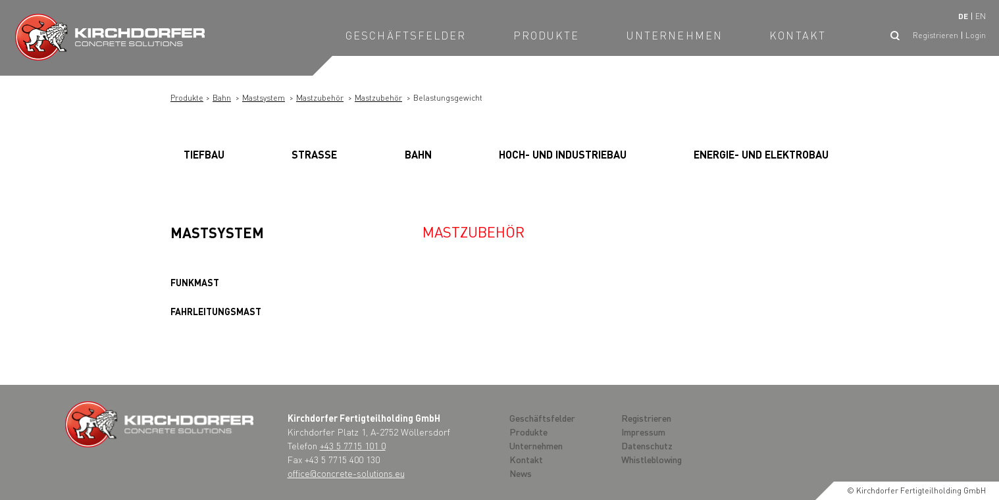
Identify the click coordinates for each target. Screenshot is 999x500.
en (980, 16)
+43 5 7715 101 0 (353, 445)
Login (975, 35)
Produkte (546, 35)
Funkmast (194, 282)
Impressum (643, 432)
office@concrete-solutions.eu (346, 473)
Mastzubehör (320, 98)
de (963, 16)
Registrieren (935, 35)
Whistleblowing (651, 459)
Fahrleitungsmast (215, 311)
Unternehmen (675, 35)
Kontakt (797, 35)
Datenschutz (647, 445)
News (520, 473)
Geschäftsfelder (406, 35)
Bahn (222, 98)
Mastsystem (263, 98)
